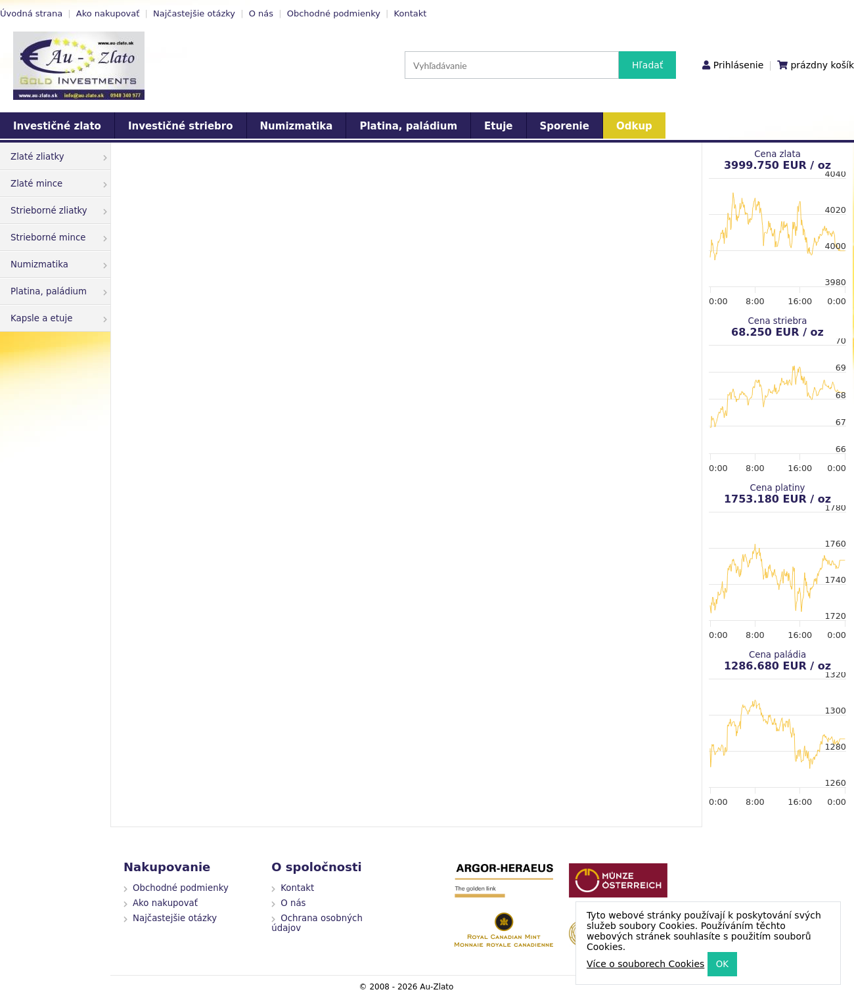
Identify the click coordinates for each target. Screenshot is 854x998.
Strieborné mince (59, 237)
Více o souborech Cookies (645, 964)
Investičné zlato (57, 126)
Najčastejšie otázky (194, 13)
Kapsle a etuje (59, 318)
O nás (261, 13)
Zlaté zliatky (59, 157)
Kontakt (410, 13)
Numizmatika (296, 126)
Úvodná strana (31, 13)
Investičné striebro (180, 126)
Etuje (498, 126)
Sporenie (564, 126)
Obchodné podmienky (333, 13)
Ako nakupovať (108, 13)
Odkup (634, 126)
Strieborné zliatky (59, 210)
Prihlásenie (738, 65)
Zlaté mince (59, 184)
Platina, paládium (408, 126)
